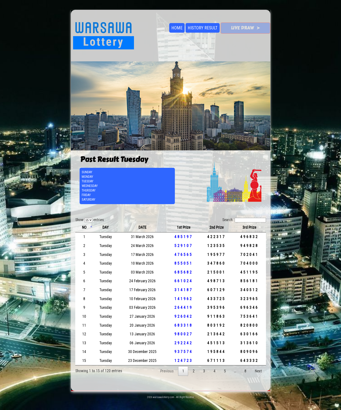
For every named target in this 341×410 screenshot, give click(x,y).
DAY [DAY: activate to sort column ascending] (105, 227)
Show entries (89, 220)
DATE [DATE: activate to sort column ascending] (142, 227)
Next (258, 371)
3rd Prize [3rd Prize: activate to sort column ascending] (249, 227)
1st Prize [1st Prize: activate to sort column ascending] (183, 227)
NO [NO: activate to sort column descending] (84, 227)
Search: (244, 220)
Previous (167, 371)
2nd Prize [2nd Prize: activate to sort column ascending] (216, 227)
